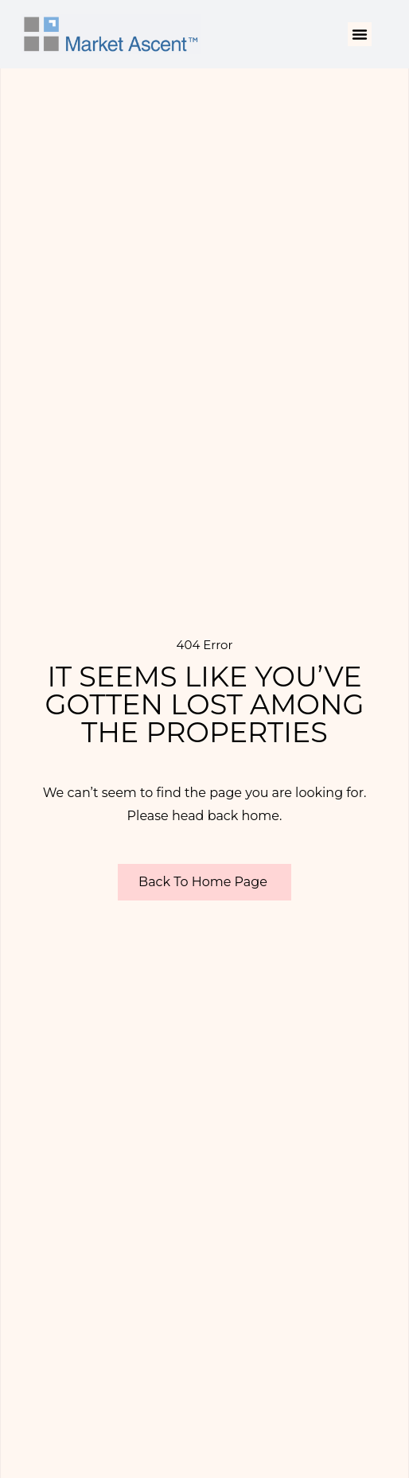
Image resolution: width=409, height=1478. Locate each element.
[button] (360, 34)
